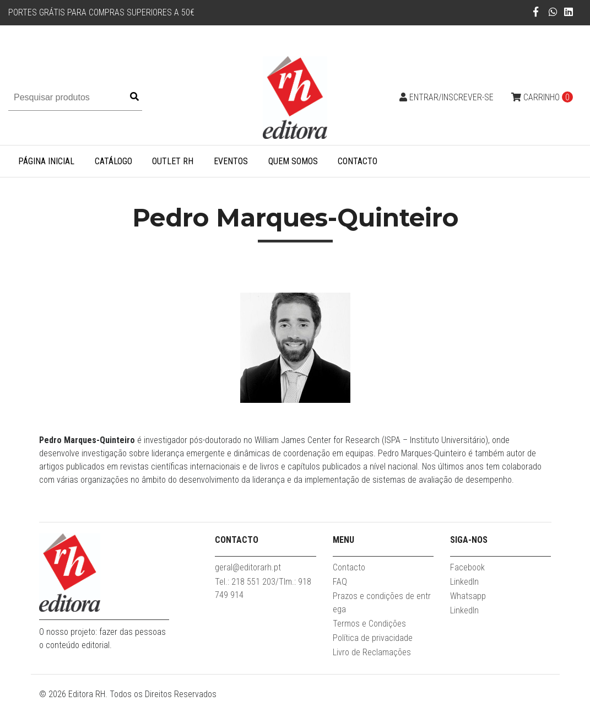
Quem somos (293, 161)
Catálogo (113, 161)
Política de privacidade (373, 638)
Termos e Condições (369, 623)
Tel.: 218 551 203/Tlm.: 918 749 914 (263, 588)
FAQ (340, 581)
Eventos (231, 161)
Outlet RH (172, 161)
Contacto (357, 161)
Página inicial (46, 161)
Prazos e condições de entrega (382, 602)
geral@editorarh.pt (248, 567)
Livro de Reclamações (372, 652)
